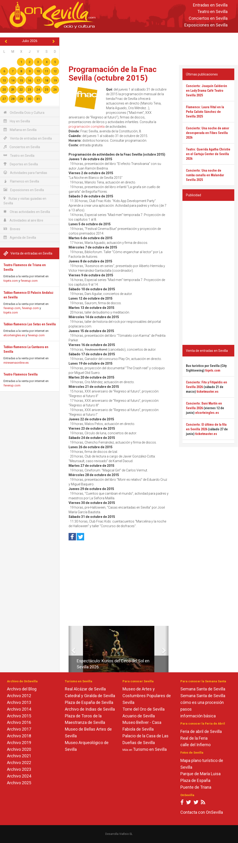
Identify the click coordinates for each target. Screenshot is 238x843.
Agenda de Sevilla (19, 237)
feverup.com (29, 280)
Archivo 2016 (19, 722)
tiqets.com (10, 280)
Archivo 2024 (19, 776)
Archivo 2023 (19, 769)
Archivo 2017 (19, 729)
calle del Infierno (195, 744)
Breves (11, 229)
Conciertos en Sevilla (208, 18)
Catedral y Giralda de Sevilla (90, 695)
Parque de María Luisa (200, 773)
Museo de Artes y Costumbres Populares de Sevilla (146, 695)
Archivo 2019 (19, 742)
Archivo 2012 (19, 695)
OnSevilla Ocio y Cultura (23, 112)
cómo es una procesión (202, 702)
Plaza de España (195, 780)
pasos (186, 709)
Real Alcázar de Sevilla (85, 688)
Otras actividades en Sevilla (26, 212)
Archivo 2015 (19, 715)
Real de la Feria (194, 738)
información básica (198, 715)
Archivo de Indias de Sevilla (90, 709)
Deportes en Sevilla (20, 164)
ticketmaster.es (207, 391)
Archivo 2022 (19, 762)
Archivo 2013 (19, 702)
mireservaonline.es (16, 362)
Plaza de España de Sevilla (89, 702)
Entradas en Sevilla (210, 5)
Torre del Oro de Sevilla (143, 709)
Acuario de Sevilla (138, 715)
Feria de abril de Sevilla (201, 731)
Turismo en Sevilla (150, 749)
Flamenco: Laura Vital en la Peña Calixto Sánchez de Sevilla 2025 (205, 111)
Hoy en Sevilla (16, 121)
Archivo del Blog (21, 688)
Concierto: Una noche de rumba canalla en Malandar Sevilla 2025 (205, 175)
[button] (70, 649)
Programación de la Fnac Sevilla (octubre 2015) (113, 73)
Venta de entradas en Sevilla (27, 138)
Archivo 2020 (19, 749)
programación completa (87, 126)
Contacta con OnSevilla (201, 812)
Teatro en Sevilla (212, 11)
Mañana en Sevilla (19, 130)
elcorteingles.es (14, 335)
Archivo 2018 (19, 735)
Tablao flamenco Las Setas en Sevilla (29, 324)
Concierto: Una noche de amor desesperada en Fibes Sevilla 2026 (207, 132)
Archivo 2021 (19, 755)
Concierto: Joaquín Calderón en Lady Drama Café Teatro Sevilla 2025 (206, 90)
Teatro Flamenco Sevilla (20, 374)
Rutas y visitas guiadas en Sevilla (24, 200)
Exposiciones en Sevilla (206, 25)
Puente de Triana (195, 787)
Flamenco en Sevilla (21, 181)
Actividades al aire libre (23, 220)
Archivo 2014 (19, 709)
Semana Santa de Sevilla (202, 688)
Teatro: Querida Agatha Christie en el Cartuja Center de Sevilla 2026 (208, 153)
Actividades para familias (25, 173)
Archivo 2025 (19, 782)
